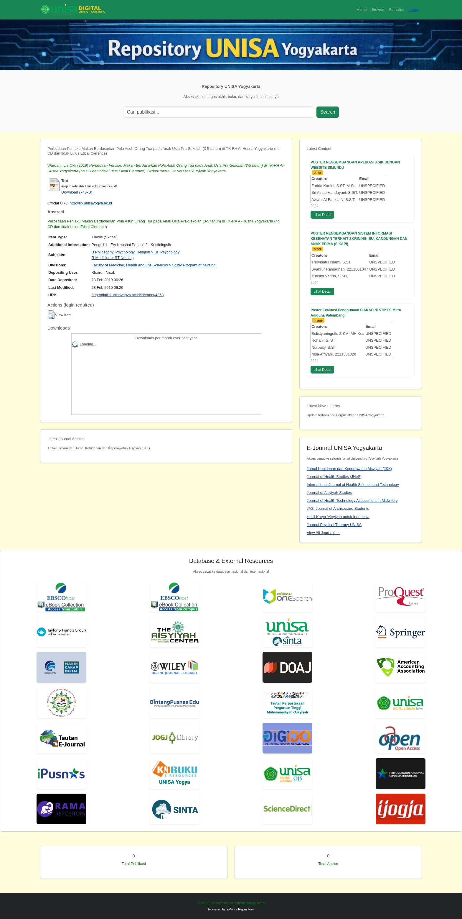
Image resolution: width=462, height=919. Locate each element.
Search (327, 111)
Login (413, 9)
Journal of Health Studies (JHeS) (334, 476)
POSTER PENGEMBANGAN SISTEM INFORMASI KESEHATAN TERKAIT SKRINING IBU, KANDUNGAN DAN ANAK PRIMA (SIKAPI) (359, 238)
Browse (378, 9)
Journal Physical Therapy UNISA (334, 524)
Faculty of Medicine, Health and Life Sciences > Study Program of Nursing (154, 265)
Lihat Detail (322, 215)
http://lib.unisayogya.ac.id (91, 203)
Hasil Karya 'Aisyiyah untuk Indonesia (338, 517)
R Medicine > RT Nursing (113, 257)
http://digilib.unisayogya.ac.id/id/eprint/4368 (128, 295)
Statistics (396, 9)
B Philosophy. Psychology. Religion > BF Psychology (136, 252)
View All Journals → (323, 532)
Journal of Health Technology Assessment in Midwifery (352, 500)
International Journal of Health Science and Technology (353, 484)
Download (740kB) (76, 192)
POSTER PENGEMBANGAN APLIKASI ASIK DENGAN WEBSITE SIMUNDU (355, 165)
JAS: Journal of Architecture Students (338, 508)
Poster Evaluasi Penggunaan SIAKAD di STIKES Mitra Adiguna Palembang (356, 312)
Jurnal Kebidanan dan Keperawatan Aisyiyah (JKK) (349, 468)
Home (362, 9)
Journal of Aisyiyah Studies (329, 492)
